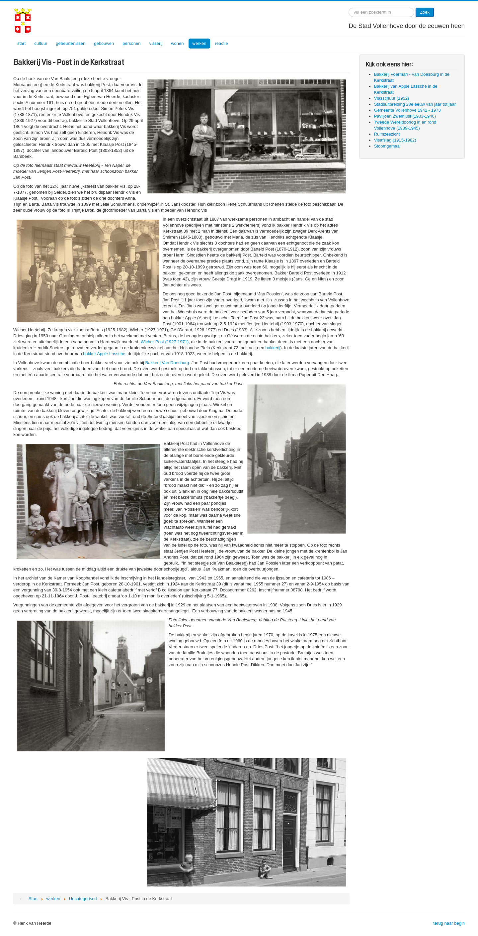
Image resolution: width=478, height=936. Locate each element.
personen (131, 43)
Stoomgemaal (387, 146)
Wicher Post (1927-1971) (165, 341)
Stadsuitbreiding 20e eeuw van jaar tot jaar (415, 104)
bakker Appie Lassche (104, 353)
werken (199, 43)
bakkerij (273, 347)
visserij (155, 43)
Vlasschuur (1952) (391, 98)
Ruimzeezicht (387, 134)
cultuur (40, 43)
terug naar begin (449, 923)
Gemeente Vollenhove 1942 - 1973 (407, 110)
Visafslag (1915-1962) (395, 140)
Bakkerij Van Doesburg (167, 362)
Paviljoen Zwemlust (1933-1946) (405, 116)
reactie (221, 43)
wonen (177, 43)
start (21, 43)
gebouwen (104, 43)
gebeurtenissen (70, 43)
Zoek (425, 12)
